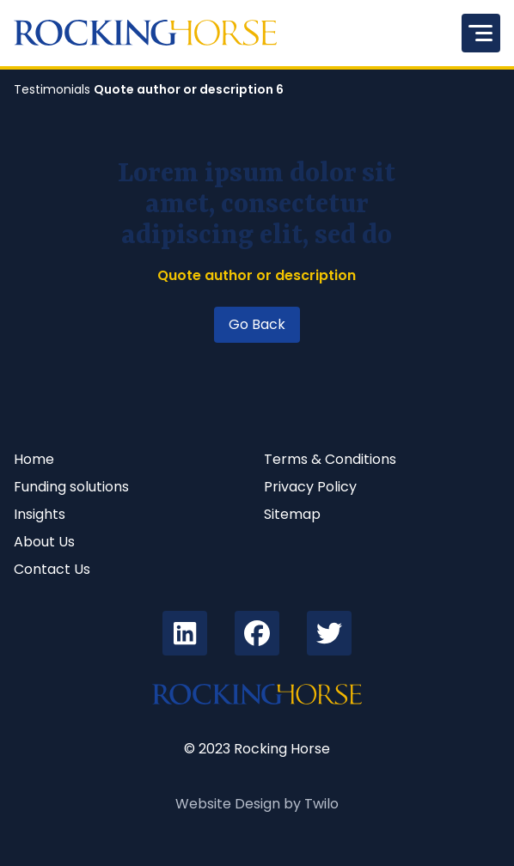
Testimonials (52, 89)
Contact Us (52, 569)
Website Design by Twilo (257, 804)
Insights (39, 514)
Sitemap (292, 514)
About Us (44, 542)
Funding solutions (71, 487)
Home (34, 459)
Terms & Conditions (330, 459)
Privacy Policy (310, 487)
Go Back (257, 324)
